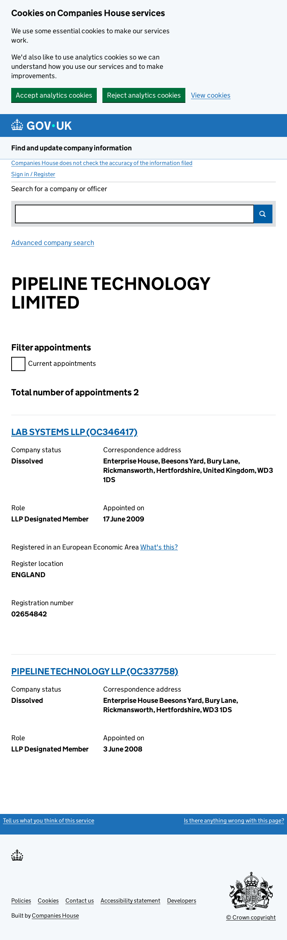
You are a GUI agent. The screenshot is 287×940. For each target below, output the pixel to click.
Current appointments (53, 364)
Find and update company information (71, 148)
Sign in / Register (33, 174)
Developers (181, 900)
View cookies (211, 95)
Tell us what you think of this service (48, 820)
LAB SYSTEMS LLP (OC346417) (74, 431)
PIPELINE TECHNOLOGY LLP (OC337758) (94, 671)
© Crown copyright (251, 917)
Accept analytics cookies (54, 95)
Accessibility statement (130, 900)
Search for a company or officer (59, 188)
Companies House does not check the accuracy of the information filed (101, 162)
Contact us (79, 900)
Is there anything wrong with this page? (234, 820)
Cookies (48, 900)
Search (263, 214)
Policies (21, 900)
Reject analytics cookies (144, 95)
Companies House (55, 915)
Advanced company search (52, 242)
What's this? (159, 547)
